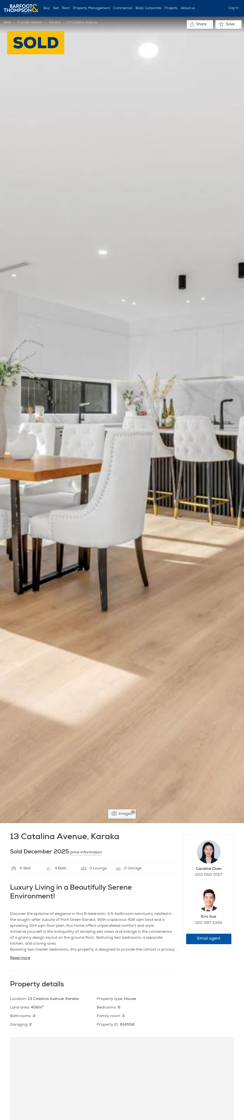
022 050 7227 (208, 875)
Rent (66, 8)
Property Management (91, 8)
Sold (7, 22)
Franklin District (29, 22)
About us (188, 8)
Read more (20, 958)
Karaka (55, 22)
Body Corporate (148, 8)
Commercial (122, 8)
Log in (234, 8)
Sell (56, 8)
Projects (171, 8)
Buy (47, 8)
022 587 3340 (208, 923)
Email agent (208, 939)
